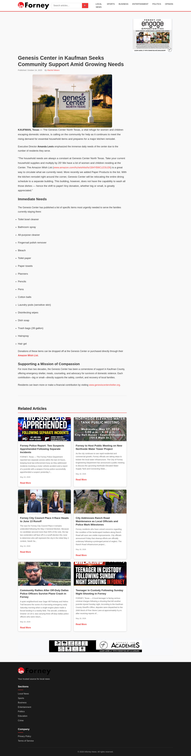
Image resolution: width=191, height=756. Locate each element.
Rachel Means (53, 70)
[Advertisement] (72, 34)
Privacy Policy (24, 736)
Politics (156, 4)
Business (123, 4)
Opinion (169, 4)
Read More (25, 483)
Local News (99, 5)
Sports (111, 4)
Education (22, 716)
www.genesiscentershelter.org (104, 385)
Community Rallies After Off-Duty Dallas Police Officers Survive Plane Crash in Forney (44, 593)
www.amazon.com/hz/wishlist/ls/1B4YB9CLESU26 (82, 167)
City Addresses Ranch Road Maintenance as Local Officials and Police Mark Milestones (97, 521)
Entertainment (140, 4)
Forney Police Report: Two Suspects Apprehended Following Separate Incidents (42, 449)
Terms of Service (26, 741)
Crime (21, 720)
